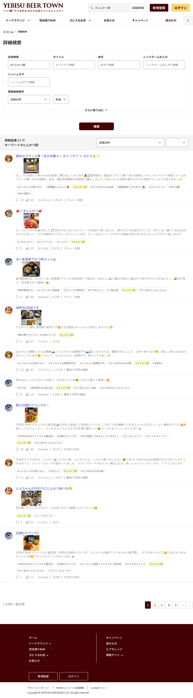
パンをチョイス (133, 436)
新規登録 (159, 7)
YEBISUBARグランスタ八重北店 (36, 436)
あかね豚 (175, 186)
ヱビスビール (158, 186)
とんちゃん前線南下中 (93, 363)
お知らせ (109, 20)
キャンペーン (140, 20)
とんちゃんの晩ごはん (30, 186)
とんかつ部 (81, 186)
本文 (100, 57)
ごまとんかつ (26, 241)
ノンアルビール (44, 515)
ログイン (180, 7)
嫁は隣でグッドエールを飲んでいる (37, 334)
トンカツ (63, 241)
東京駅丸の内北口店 (42, 387)
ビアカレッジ (114, 649)
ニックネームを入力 (155, 57)
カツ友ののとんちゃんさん (116, 387)
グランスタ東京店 (74, 290)
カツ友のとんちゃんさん (154, 290)
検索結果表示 (16, 91)
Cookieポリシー (99, 687)
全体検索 (13, 57)
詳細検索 (138, 7)
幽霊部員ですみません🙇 (132, 186)
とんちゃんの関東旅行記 (63, 363)
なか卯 (22, 387)
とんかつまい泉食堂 (49, 290)
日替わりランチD (67, 436)
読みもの (171, 20)
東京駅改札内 (26, 290)
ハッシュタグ (16, 74)
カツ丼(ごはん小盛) (85, 387)
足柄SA (158, 363)
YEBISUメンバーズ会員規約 (70, 687)
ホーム (8, 31)
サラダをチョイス (136, 563)
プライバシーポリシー (38, 687)
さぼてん (54, 470)
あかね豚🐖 (25, 193)
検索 (96, 126)
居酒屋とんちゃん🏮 (58, 186)
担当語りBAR (47, 20)
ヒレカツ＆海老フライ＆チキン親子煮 (101, 563)
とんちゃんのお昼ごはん (31, 363)
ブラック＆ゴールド (60, 570)
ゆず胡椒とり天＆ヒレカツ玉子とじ (100, 436)
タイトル (58, 57)
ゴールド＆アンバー (157, 436)
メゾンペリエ (45, 241)
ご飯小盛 (113, 290)
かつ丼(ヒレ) (96, 290)
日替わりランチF (67, 563)
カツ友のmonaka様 (102, 186)
